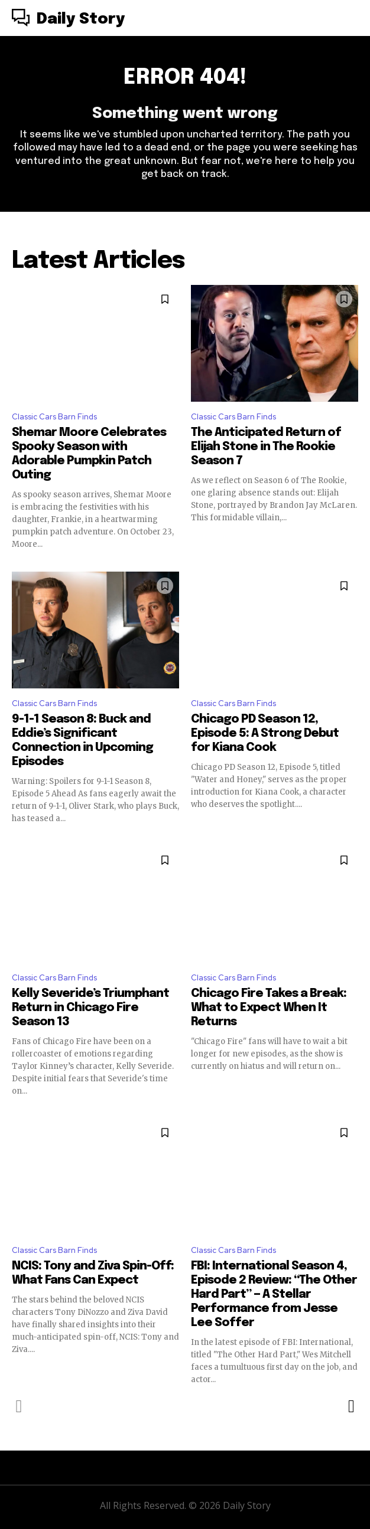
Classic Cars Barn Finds (54, 417)
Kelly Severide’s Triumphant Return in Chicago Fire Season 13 (90, 1007)
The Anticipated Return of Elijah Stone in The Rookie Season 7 (266, 446)
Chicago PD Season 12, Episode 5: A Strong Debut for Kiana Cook (265, 733)
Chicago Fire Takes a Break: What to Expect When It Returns (268, 1007)
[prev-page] (19, 1406)
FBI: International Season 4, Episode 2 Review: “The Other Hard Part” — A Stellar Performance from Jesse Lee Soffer (274, 1294)
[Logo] (68, 19)
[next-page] (350, 1406)
